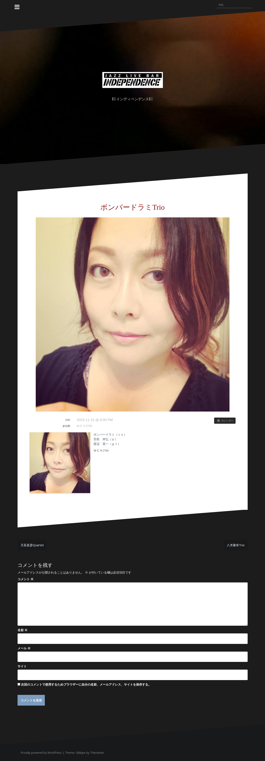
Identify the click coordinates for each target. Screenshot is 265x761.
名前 (22, 630)
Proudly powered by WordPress (41, 753)
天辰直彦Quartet (32, 545)
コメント (26, 579)
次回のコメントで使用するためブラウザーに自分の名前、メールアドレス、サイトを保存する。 (86, 684)
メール (24, 648)
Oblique (81, 753)
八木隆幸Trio (236, 545)
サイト (22, 666)
